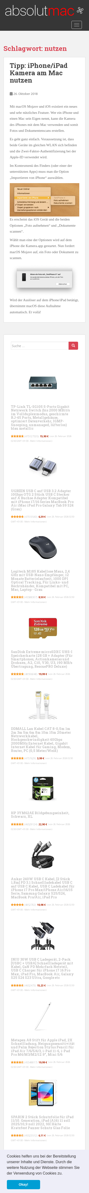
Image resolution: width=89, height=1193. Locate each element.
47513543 (31, 516)
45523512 (31, 1135)
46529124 (31, 824)
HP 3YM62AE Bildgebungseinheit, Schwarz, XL (40, 815)
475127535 (31, 436)
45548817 (31, 1062)
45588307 (31, 597)
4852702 (30, 904)
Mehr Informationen (41, 440)
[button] (64, 1173)
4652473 (30, 985)
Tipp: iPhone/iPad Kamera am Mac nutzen (39, 72)
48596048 (31, 674)
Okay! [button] (23, 1184)
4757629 (30, 758)
